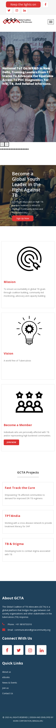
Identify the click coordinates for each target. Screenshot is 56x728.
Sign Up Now (22, 218)
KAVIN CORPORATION (22, 721)
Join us (5, 688)
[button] (1, 149)
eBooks (6, 677)
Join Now (11, 442)
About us (6, 671)
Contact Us (7, 693)
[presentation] (2, 144)
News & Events (9, 682)
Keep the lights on (23, 4)
